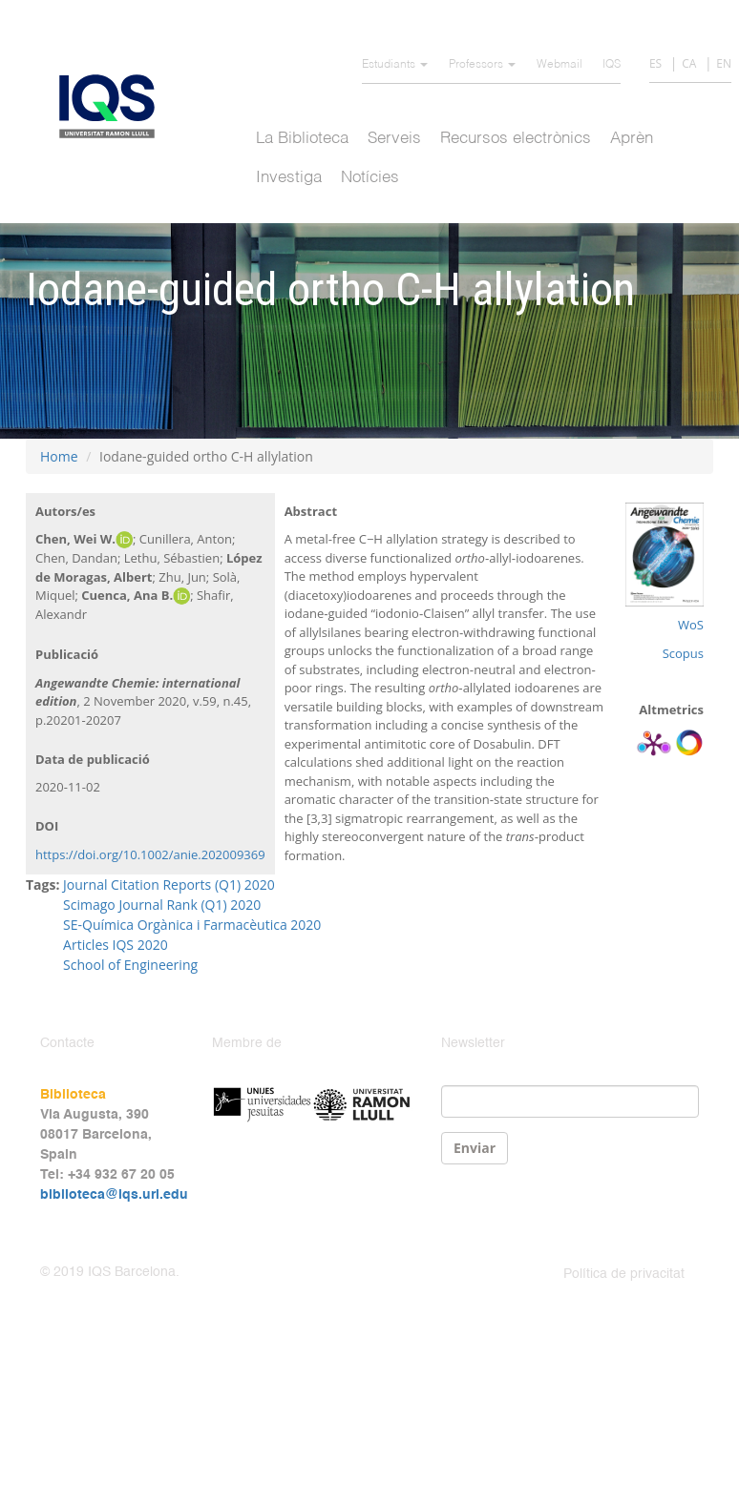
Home (59, 456)
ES (655, 63)
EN (723, 63)
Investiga (289, 178)
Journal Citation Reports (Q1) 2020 (169, 884)
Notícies (370, 178)
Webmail (559, 65)
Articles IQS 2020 (115, 945)
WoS (691, 624)
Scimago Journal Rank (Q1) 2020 (162, 904)
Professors (482, 65)
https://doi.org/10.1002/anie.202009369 (150, 854)
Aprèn (631, 139)
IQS (611, 65)
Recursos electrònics (515, 139)
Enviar (475, 1148)
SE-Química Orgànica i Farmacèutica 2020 (192, 925)
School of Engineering (130, 965)
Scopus (683, 653)
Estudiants (395, 65)
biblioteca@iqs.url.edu (114, 1195)
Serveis (394, 139)
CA (689, 63)
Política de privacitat (624, 1274)
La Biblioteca (302, 139)
